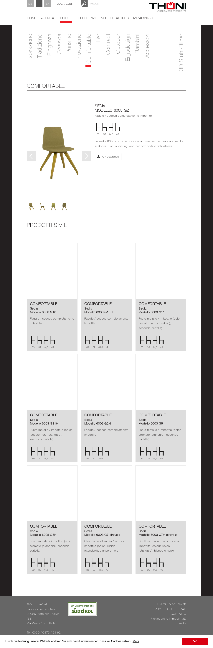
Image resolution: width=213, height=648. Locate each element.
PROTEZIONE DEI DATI (170, 609)
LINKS (161, 604)
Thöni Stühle (167, 9)
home (32, 18)
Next (86, 156)
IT (39, 3)
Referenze (87, 18)
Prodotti (66, 18)
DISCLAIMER (177, 604)
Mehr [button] (136, 641)
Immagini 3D (143, 18)
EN (47, 3)
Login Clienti (66, 3)
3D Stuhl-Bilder (181, 52)
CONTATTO (178, 613)
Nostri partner (115, 18)
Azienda (47, 18)
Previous (31, 156)
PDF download (108, 156)
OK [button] (195, 641)
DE (30, 3)
